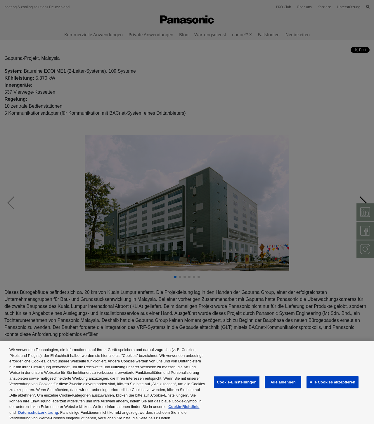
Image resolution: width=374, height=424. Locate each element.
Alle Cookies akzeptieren (332, 382)
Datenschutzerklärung (38, 412)
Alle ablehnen (283, 382)
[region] (187, 382)
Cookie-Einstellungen (237, 382)
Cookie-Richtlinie (183, 406)
